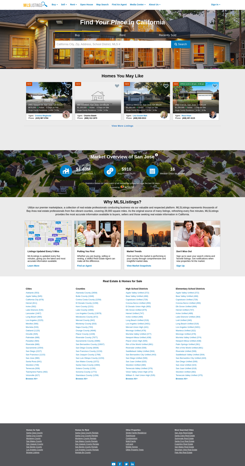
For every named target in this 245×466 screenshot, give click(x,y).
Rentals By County (83, 452)
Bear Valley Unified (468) (137, 296)
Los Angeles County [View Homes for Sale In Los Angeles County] (34, 450)
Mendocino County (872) (87, 317)
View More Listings (122, 126)
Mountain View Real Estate (186, 450)
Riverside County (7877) (87, 337)
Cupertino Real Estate (184, 444)
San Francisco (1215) (35, 354)
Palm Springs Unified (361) (188, 344)
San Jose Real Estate (184, 433)
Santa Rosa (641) (34, 361)
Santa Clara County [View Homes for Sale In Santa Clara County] (34, 433)
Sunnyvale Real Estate (184, 438)
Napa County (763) (84, 327)
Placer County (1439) (85, 334)
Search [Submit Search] (181, 44)
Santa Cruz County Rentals (86, 436)
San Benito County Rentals (86, 447)
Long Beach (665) (34, 317)
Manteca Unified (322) (186, 330)
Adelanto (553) (32, 293)
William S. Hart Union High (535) (140, 375)
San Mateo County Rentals (86, 441)
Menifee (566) (32, 323)
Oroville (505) (32, 334)
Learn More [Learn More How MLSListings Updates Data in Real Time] (33, 265)
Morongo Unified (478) (136, 330)
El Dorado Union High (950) (138, 306)
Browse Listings (32, 452)
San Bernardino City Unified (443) (141, 354)
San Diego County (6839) (87, 348)
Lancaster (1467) (33, 313)
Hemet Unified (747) (135, 313)
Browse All (32, 379)
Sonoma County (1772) (86, 372)
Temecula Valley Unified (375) (189, 375)
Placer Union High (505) (137, 341)
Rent (72, 4)
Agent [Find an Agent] (119, 4)
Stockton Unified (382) (186, 372)
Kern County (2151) (84, 306)
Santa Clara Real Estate (185, 436)
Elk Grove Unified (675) (136, 310)
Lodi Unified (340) (184, 320)
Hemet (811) (31, 303)
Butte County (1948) (85, 296)
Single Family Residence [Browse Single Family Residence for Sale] (136, 433)
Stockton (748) (32, 365)
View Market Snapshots (139, 265)
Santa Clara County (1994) (88, 365)
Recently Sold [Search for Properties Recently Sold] (167, 35)
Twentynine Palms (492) (37, 372)
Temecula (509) (33, 368)
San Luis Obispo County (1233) (90, 358)
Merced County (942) (85, 320)
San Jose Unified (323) (186, 365)
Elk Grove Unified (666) (186, 306)
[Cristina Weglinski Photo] (66, 113)
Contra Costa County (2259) (88, 299)
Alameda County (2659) (86, 293)
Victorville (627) (33, 375)
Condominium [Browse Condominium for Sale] (131, 438)
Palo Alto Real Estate (183, 452)
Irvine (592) (31, 306)
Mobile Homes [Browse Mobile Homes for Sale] (132, 447)
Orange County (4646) (86, 330)
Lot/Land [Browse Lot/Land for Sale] (129, 444)
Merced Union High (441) (137, 327)
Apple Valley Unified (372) (137, 293)
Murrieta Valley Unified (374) (188, 337)
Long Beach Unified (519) (137, 320)
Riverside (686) (33, 344)
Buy (54, 4)
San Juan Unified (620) (136, 361)
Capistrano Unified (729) (137, 299)
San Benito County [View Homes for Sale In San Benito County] (34, 447)
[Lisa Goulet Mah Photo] (164, 113)
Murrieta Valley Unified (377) (138, 334)
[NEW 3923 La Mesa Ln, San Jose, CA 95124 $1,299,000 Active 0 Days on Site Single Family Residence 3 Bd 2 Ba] (147, 97)
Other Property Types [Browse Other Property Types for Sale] (135, 450)
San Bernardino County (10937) (90, 344)
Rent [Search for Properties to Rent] (122, 35)
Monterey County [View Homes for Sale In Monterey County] (33, 438)
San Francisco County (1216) (89, 351)
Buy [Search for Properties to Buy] (77, 35)
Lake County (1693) (85, 310)
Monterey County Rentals (85, 438)
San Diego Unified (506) (137, 358)
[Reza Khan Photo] (213, 113)
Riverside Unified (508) (136, 348)
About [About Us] (154, 4)
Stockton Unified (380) (136, 365)
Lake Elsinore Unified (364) (188, 317)
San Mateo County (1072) (87, 361)
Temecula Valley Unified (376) (139, 368)
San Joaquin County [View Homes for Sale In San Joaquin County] (34, 444)
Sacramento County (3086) (88, 341)
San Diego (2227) (34, 351)
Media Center (137, 4)
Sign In (214, 4)
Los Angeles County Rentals (87, 450)
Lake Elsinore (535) (34, 310)
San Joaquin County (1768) (88, 354)
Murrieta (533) (32, 327)
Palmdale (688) (33, 337)
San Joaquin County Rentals (87, 444)
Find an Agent (84, 265)
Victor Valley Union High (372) (139, 372)
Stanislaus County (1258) (87, 375)
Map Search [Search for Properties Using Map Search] (102, 4)
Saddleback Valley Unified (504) (140, 351)
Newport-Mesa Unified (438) (138, 337)
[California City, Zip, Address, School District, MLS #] (113, 44)
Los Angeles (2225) (34, 320)
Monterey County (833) (86, 323)
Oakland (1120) (33, 330)
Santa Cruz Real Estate (184, 441)
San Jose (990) (33, 358)
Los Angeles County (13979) (88, 313)
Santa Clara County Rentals (86, 433)
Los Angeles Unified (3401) (138, 323)
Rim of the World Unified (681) (139, 344)
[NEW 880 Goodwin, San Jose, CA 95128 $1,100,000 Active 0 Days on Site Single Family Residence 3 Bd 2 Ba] (98, 97)
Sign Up (180, 265)
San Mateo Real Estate (184, 447)
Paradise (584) (32, 341)
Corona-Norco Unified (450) (138, 303)
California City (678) (35, 299)
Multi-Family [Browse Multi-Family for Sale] (131, 441)
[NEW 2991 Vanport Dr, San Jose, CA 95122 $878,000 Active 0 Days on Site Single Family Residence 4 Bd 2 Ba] (49, 97)
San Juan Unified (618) (186, 368)
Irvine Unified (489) (134, 317)
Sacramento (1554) (34, 348)
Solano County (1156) (85, 368)
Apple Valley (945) (34, 296)
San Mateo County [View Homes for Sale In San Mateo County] (34, 441)
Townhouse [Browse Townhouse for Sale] (130, 436)
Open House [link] (86, 4)
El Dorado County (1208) (87, 303)
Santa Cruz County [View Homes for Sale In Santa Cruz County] (34, 436)
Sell (63, 4)
